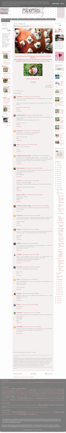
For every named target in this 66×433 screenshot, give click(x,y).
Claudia (19, 254)
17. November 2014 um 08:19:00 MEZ (31, 130)
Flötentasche (50, 389)
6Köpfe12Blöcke (6, 389)
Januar (59, 294)
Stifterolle (38, 395)
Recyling (12, 395)
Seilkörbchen (25, 395)
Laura (19, 304)
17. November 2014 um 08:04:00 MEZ (33, 115)
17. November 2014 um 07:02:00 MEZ (31, 96)
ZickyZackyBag (25, 400)
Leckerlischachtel (43, 412)
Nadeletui (62, 392)
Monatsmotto (24, 382)
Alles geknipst (44, 405)
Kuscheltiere (32, 392)
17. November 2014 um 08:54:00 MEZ (40, 155)
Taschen (7, 397)
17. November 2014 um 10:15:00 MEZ (34, 195)
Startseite (33, 374)
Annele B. (20, 312)
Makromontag (48, 87)
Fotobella (58, 389)
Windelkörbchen (5, 400)
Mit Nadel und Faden (6, 106)
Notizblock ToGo (15, 393)
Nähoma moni (6, 78)
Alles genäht (16, 389)
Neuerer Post (18, 374)
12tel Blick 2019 (19, 405)
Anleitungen (31, 19)
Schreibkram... (61, 214)
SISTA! (59, 258)
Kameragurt (46, 390)
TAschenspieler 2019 (54, 395)
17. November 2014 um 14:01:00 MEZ (30, 229)
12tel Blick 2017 (11, 405)
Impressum (14, 19)
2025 (58, 165)
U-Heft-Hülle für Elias (60, 206)
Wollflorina (20, 326)
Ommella (20, 267)
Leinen (49, 392)
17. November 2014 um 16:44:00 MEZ (30, 254)
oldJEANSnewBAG (51, 19)
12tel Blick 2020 (27, 405)
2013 (58, 296)
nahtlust (5, 97)
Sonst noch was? (41, 382)
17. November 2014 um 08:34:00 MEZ (28, 144)
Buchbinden (4, 412)
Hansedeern (20, 130)
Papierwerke (59, 412)
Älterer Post (48, 374)
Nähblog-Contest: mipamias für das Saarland (60, 254)
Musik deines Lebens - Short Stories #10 (61, 268)
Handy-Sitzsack (24, 390)
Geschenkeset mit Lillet (62, 135)
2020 (58, 175)
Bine (19, 279)
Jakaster (19, 229)
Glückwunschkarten (19, 412)
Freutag (19, 382)
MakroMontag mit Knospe (61, 210)
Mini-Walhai (61, 75)
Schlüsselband (18, 395)
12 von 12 (5, 382)
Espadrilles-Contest (36, 389)
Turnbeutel (4, 398)
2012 (58, 298)
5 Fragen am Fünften (12, 382)
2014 (58, 188)
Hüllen (31, 390)
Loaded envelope (50, 412)
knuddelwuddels (21, 115)
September (60, 276)
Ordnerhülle (33, 393)
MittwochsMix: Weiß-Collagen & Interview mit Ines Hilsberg (6, 100)
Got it (62, 3)
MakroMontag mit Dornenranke (61, 245)
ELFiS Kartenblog (6, 67)
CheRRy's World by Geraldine (24, 206)
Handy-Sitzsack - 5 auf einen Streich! (61, 218)
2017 (58, 181)
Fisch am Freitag (18, 407)
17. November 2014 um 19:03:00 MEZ (30, 293)
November (60, 193)
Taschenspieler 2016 (44, 397)
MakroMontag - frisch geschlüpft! (61, 230)
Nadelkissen (6, 393)
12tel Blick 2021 (34, 405)
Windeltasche (14, 400)
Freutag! (59, 249)
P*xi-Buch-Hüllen (43, 393)
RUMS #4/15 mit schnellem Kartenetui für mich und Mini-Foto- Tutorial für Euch (59, 102)
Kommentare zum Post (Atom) (26, 377)
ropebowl (51, 400)
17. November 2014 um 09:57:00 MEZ (33, 168)
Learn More (55, 3)
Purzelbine (19, 96)
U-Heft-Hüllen (20, 398)
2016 (58, 183)
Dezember (60, 189)
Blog (3, 19)
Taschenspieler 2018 (56, 397)
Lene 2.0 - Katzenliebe (62, 142)
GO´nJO (16, 390)
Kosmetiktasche (6, 392)
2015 (58, 185)
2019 (58, 177)
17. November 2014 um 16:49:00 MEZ (31, 267)
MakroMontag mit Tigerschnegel (61, 262)
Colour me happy (11, 407)
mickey (19, 293)
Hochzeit (29, 412)
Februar (60, 292)
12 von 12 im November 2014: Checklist (61, 239)
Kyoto (38, 392)
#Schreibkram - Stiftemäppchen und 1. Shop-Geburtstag (61, 199)
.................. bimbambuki (6, 117)
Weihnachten (41, 398)
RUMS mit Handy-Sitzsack (60, 234)
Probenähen (4, 395)
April (59, 288)
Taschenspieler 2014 (31, 397)
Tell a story (50, 382)
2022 (58, 171)
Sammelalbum (4, 414)
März (59, 290)
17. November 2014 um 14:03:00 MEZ (29, 243)
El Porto (28, 389)
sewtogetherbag (58, 400)
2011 (58, 300)
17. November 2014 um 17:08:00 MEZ (29, 279)
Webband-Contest (57, 382)
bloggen (62, 382)
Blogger (40, 430)
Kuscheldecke (24, 392)
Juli (59, 281)
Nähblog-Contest (31, 382)
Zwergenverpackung (35, 400)
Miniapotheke (55, 392)
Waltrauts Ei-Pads (5, 21)
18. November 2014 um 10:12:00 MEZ (32, 326)
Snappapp (32, 395)
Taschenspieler (19, 397)
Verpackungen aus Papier (26, 414)
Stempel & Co (10, 414)
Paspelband (52, 393)
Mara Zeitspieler (21, 168)
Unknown (20, 215)
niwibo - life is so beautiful (6, 87)
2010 (58, 303)
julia (18, 144)
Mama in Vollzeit (21, 195)
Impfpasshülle (38, 390)
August (60, 279)
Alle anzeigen (8, 125)
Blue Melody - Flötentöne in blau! (61, 224)
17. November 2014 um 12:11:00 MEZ (31, 215)
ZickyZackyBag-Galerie (40, 19)
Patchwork (59, 393)
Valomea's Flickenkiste (6, 53)
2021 (58, 173)
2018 (58, 179)
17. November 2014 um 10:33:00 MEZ (40, 206)
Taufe (15, 414)
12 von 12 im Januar (9, 120)
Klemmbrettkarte (35, 412)
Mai (59, 286)
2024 (58, 167)
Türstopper (11, 398)
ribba (36, 414)
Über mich (8, 19)
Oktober (60, 273)
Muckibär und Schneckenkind (24, 155)
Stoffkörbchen (45, 395)
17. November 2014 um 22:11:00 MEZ (31, 312)
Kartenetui (53, 390)
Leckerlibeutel (43, 392)
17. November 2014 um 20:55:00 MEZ (29, 304)
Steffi (19, 243)
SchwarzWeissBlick (38, 407)
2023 (58, 169)
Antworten (18, 111)
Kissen (59, 390)
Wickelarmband (51, 398)
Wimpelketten (59, 398)
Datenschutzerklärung (23, 19)
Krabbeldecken (17, 392)
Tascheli (62, 395)
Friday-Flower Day (9, 81)
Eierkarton (9, 412)
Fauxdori (44, 389)
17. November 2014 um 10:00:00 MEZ (30, 180)
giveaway (3, 384)
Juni (59, 283)
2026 (58, 163)
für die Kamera (44, 400)
